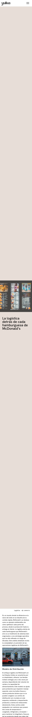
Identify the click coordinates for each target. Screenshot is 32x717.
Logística (17, 610)
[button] (27, 3)
